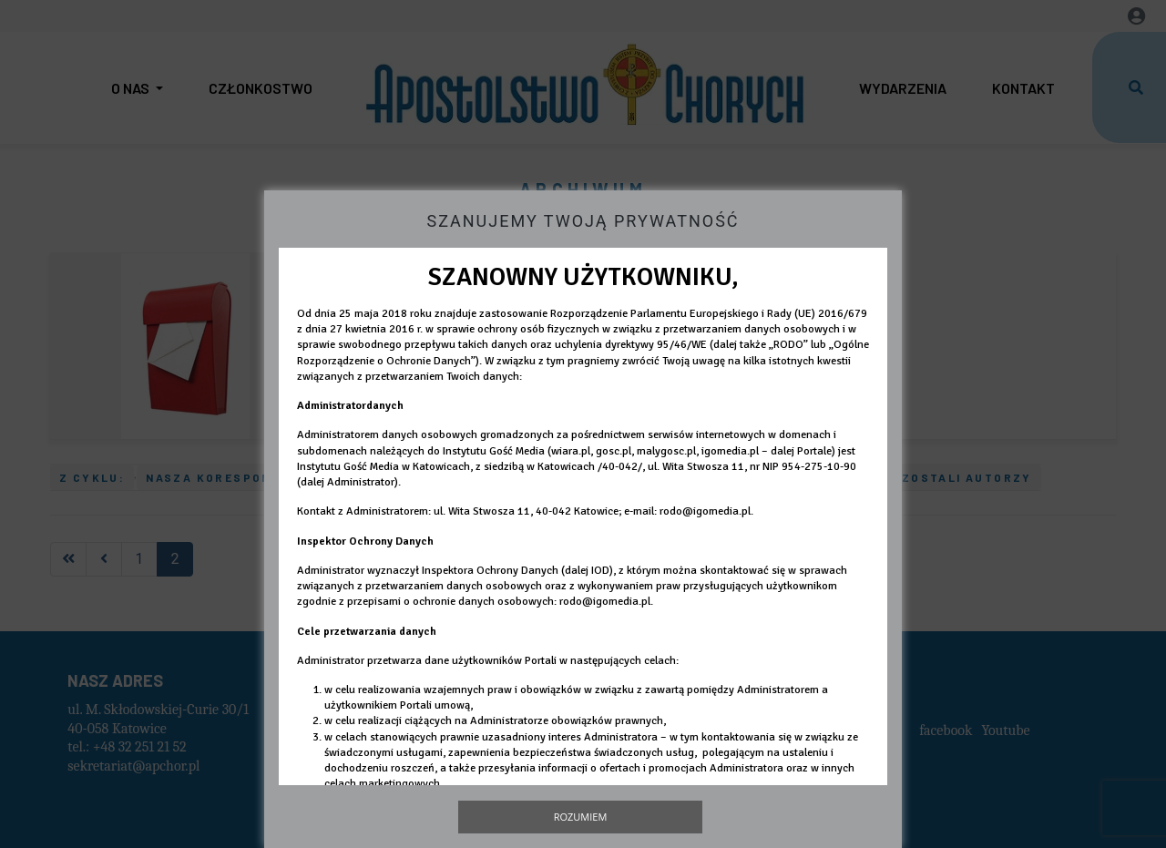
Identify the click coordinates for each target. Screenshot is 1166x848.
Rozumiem (581, 816)
